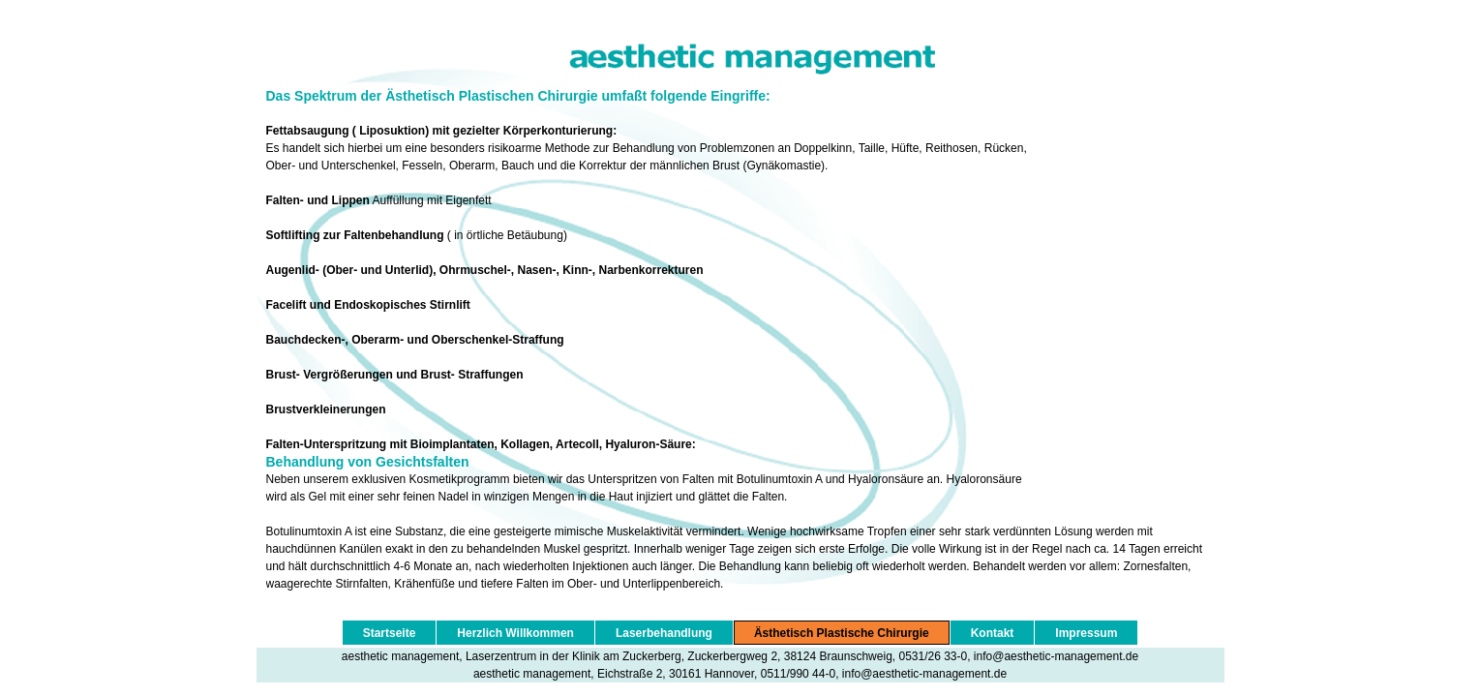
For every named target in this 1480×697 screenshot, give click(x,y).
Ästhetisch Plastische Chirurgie (841, 633)
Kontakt (992, 633)
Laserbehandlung (664, 633)
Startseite (389, 633)
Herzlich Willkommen (515, 633)
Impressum (1086, 633)
